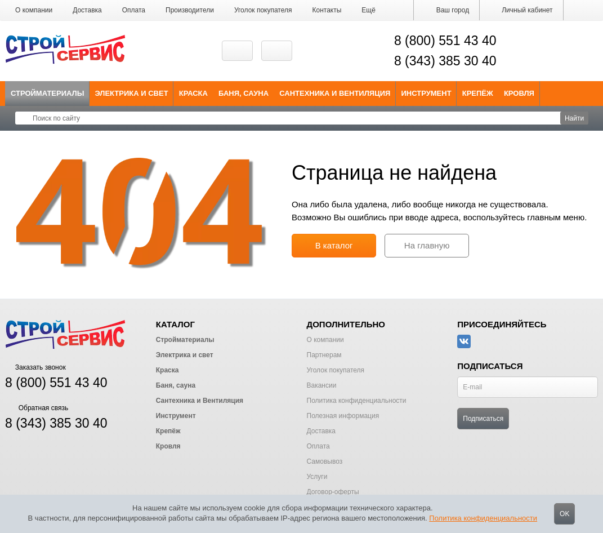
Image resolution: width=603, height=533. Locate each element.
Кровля (519, 93)
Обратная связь (36, 408)
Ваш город (446, 10)
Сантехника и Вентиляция (334, 93)
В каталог (334, 245)
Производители (190, 10)
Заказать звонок (35, 367)
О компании (33, 10)
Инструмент (426, 93)
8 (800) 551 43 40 (445, 40)
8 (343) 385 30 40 (445, 61)
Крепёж (477, 93)
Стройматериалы (47, 93)
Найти (574, 118)
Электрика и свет (131, 93)
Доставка (87, 10)
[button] (368, 10)
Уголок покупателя (263, 10)
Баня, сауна (243, 93)
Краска (193, 93)
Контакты (327, 10)
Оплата (133, 10)
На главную (427, 245)
